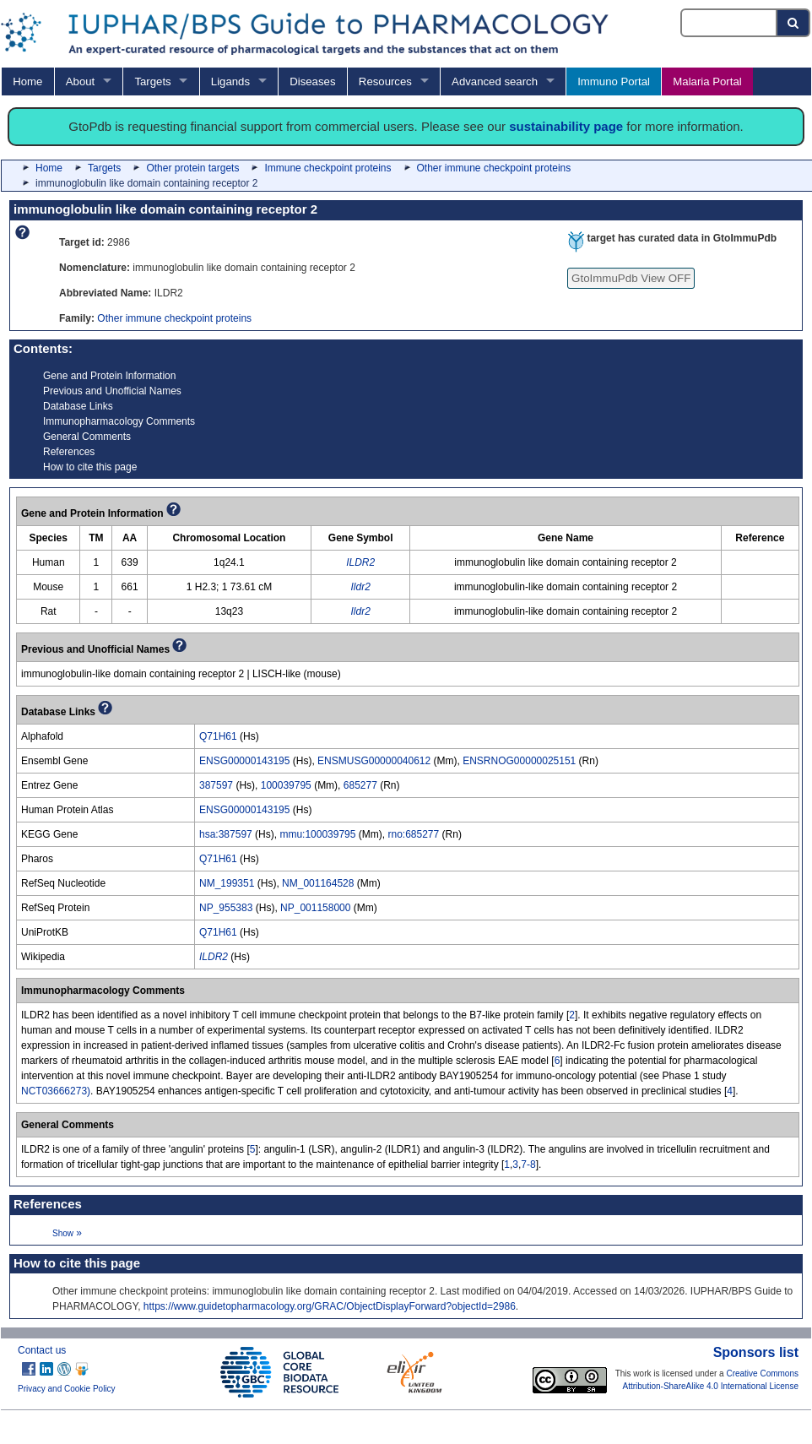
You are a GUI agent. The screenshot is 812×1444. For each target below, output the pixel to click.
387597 (216, 785)
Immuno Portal (613, 81)
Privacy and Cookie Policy (67, 1388)
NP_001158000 (315, 908)
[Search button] (793, 22)
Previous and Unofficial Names (112, 391)
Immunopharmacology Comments (119, 421)
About (80, 81)
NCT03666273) (55, 1091)
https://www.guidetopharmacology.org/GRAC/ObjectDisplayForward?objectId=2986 (329, 1306)
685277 (360, 785)
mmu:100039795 (317, 834)
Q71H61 (218, 736)
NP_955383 (225, 908)
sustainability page (566, 126)
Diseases (312, 81)
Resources (385, 81)
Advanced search (495, 81)
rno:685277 (413, 834)
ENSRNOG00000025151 (519, 761)
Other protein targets (192, 168)
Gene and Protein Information (109, 376)
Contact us (42, 1350)
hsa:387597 (225, 834)
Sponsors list (755, 1352)
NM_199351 (226, 883)
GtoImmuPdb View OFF (630, 278)
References (69, 452)
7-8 (528, 1164)
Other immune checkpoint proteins (494, 168)
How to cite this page (90, 467)
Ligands (230, 81)
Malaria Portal (707, 81)
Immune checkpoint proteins (327, 168)
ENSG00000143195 (244, 761)
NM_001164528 (318, 883)
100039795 (286, 785)
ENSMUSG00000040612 (373, 761)
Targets (152, 81)
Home (27, 81)
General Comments (87, 436)
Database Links (78, 406)
